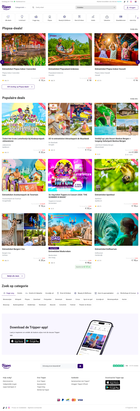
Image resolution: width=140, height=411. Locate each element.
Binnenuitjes (7, 299)
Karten (126, 299)
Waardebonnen (123, 17)
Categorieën (19, 7)
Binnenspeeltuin (114, 299)
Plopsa (49, 17)
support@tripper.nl (9, 387)
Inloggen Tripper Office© (79, 384)
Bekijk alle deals (15, 276)
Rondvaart (43, 305)
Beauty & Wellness (65, 17)
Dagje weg (35, 17)
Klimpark (18, 299)
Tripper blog (41, 387)
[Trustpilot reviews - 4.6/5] (125, 365)
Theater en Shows (86, 305)
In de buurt (22, 17)
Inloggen (131, 8)
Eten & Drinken (80, 17)
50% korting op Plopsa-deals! (19, 87)
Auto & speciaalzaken (104, 293)
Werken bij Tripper (43, 390)
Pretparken (48, 299)
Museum (70, 299)
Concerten (63, 305)
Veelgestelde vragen (10, 384)
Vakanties (108, 17)
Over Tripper (41, 381)
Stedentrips (32, 305)
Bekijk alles (134, 29)
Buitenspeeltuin (18, 305)
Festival (73, 305)
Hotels (94, 17)
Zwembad (37, 299)
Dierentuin (59, 299)
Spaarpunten (41, 384)
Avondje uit (50, 293)
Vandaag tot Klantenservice (13, 1)
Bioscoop (6, 305)
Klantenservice (8, 381)
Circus (79, 299)
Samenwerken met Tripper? (80, 381)
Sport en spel (89, 299)
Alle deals (8, 17)
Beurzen (53, 305)
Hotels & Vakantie (34, 293)
